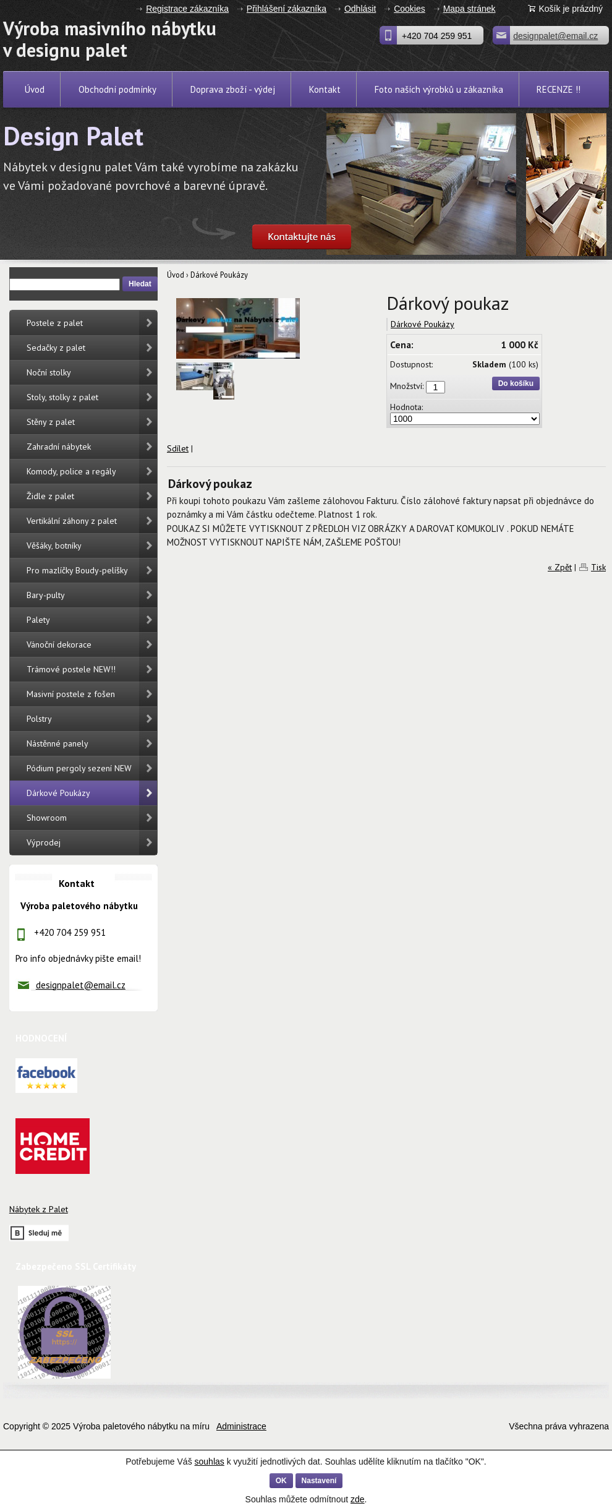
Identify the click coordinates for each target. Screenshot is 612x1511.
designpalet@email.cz (80, 985)
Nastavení (319, 1480)
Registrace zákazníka (187, 9)
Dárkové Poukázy (219, 275)
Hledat (140, 284)
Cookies (409, 9)
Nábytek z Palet (38, 1209)
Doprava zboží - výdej (232, 89)
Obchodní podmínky (117, 89)
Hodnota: (406, 407)
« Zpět (560, 567)
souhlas (209, 1461)
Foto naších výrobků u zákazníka (439, 89)
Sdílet (178, 448)
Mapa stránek (469, 9)
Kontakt (325, 89)
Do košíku (515, 383)
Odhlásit (360, 9)
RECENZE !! (558, 89)
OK (281, 1480)
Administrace (241, 1426)
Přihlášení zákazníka (286, 9)
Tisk (598, 567)
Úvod (35, 89)
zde (358, 1499)
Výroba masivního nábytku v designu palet (49, 39)
